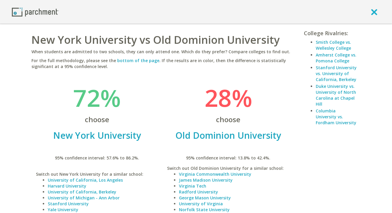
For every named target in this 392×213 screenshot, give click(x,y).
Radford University (198, 192)
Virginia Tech (192, 186)
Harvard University (67, 186)
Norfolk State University (204, 209)
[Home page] (35, 11)
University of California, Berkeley (82, 192)
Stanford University (68, 203)
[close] (374, 11)
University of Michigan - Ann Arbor (84, 198)
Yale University (63, 209)
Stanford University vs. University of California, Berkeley (336, 73)
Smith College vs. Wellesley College (333, 45)
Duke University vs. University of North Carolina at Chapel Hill (336, 95)
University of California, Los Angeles (85, 180)
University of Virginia (201, 203)
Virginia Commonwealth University (215, 174)
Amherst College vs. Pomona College (336, 58)
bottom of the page (138, 60)
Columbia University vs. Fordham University (336, 116)
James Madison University (206, 180)
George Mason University (205, 198)
